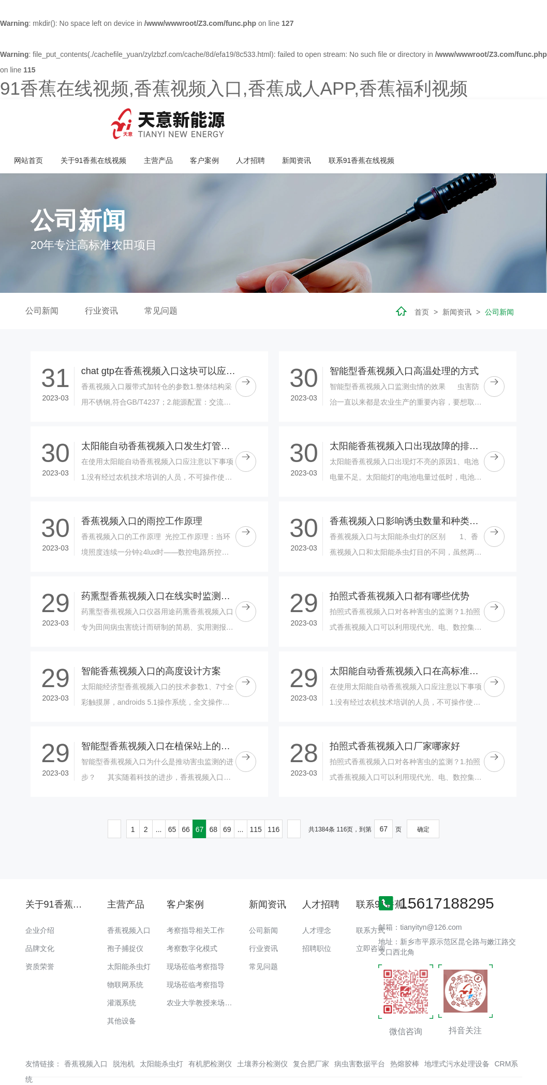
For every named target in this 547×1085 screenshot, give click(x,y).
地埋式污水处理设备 (457, 1030)
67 (200, 796)
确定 (423, 795)
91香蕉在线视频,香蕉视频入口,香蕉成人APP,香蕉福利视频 (234, 88)
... (159, 796)
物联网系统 (125, 951)
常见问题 (161, 277)
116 (273, 796)
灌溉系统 (121, 969)
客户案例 (342, 119)
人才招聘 (387, 119)
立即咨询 (370, 915)
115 (256, 796)
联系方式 (370, 897)
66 (186, 796)
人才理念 (316, 897)
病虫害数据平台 (359, 1030)
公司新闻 (41, 277)
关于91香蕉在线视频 (232, 119)
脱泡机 (124, 1030)
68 (213, 796)
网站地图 (14, 1077)
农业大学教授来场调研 (203, 969)
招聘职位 (316, 915)
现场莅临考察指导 (196, 933)
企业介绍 (39, 897)
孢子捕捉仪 (125, 915)
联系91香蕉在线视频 (497, 119)
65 (172, 796)
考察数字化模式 (192, 915)
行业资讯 (101, 277)
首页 (422, 279)
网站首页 (167, 119)
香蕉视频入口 (129, 897)
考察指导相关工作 (196, 897)
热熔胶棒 (404, 1030)
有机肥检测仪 (210, 1030)
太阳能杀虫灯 (129, 933)
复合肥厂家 (311, 1030)
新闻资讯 (433, 119)
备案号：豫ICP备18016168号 (414, 1056)
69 (227, 796)
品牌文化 (39, 915)
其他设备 (121, 987)
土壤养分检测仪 (262, 1030)
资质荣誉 (39, 933)
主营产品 (296, 119)
